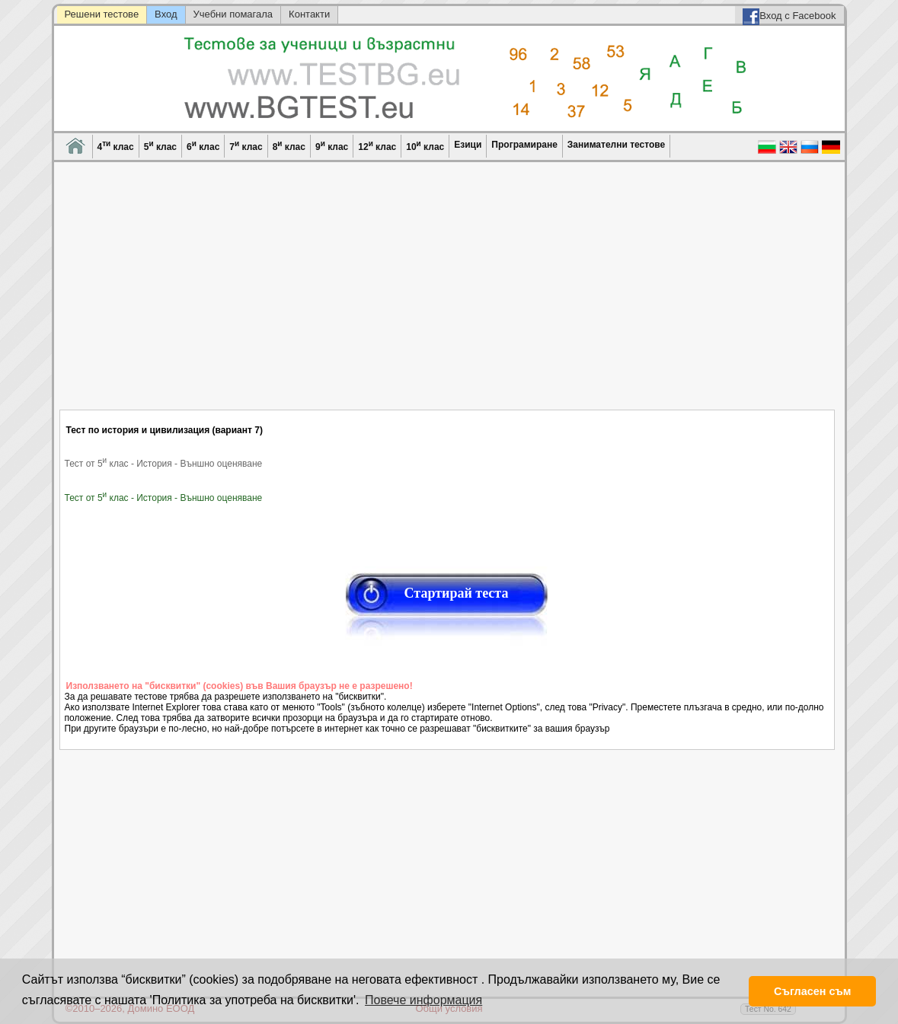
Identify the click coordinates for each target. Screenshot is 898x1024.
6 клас (203, 145)
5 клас (160, 145)
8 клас (289, 145)
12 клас (377, 145)
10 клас (425, 145)
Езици (467, 144)
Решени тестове (102, 14)
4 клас (115, 145)
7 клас (245, 145)
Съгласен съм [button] (812, 991)
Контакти (309, 14)
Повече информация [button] (423, 1000)
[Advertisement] (447, 295)
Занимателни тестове (616, 144)
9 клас (331, 145)
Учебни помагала (233, 14)
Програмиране (524, 144)
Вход (166, 14)
